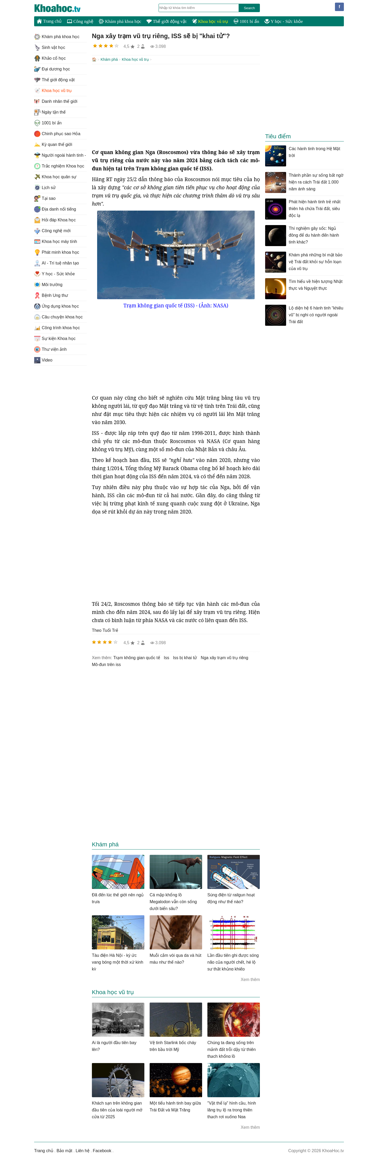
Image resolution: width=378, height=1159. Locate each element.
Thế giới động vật (166, 21)
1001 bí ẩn (246, 21)
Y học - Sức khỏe (283, 21)
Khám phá (109, 59)
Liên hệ (83, 1150)
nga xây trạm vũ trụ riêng (224, 657)
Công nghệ (80, 21)
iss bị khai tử (185, 657)
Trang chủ (49, 21)
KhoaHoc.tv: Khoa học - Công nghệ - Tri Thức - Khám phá (63, 8)
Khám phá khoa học (120, 21)
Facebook (102, 1150)
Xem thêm (250, 979)
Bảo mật (64, 1150)
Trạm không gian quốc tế (136, 657)
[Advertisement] (176, 106)
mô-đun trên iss (106, 664)
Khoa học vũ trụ (210, 21)
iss (166, 657)
